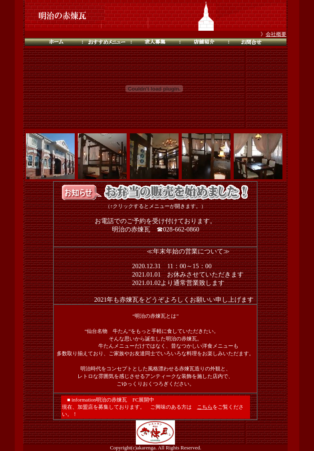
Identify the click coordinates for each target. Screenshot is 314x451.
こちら (205, 407)
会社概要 (276, 34)
